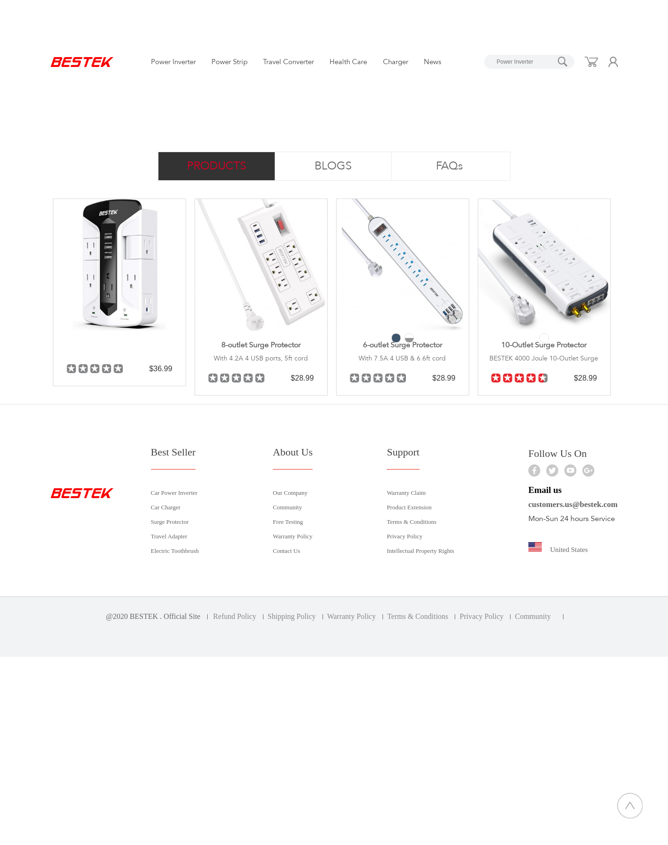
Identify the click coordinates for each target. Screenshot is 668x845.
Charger (395, 62)
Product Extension (409, 507)
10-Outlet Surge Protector (543, 345)
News (432, 62)
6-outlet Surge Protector (402, 345)
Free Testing (288, 521)
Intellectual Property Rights (420, 550)
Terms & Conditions (411, 521)
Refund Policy (234, 616)
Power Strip (229, 62)
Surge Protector (170, 521)
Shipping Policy (292, 616)
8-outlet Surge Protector (260, 345)
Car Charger (166, 507)
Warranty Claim (406, 492)
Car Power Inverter (174, 492)
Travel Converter (288, 62)
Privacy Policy (404, 536)
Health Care (348, 62)
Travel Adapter (169, 536)
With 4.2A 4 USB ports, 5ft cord (261, 358)
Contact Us (286, 550)
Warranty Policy (293, 536)
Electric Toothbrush (175, 550)
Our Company (290, 492)
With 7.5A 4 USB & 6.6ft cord (402, 358)
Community (287, 507)
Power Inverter (173, 62)
